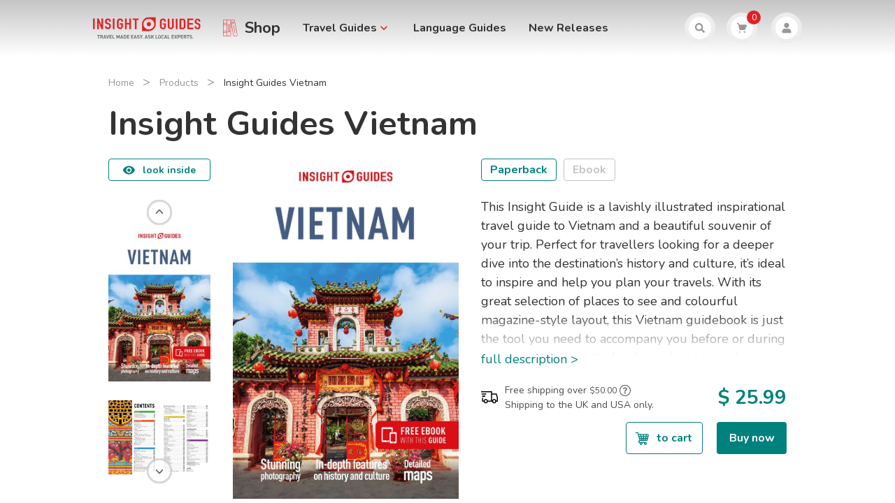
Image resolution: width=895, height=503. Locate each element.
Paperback (518, 169)
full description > (529, 359)
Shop (262, 27)
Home (121, 82)
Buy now (752, 438)
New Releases (568, 28)
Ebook (589, 169)
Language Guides (459, 28)
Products (179, 82)
